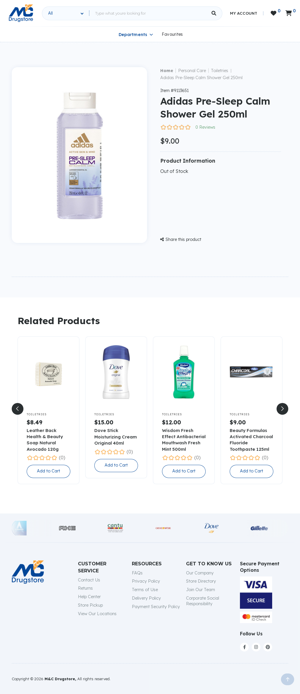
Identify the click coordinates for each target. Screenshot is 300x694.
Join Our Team (200, 589)
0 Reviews (205, 127)
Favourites (172, 34)
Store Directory (201, 581)
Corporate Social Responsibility (202, 601)
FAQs (137, 573)
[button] (17, 409)
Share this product (180, 239)
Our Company (200, 573)
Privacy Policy (146, 581)
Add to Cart (48, 471)
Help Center (89, 596)
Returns (85, 588)
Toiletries (219, 70)
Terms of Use (145, 589)
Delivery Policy (146, 598)
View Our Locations (97, 613)
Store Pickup (90, 605)
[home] (21, 13)
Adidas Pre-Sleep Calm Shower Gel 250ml (201, 77)
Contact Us (89, 580)
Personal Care (192, 70)
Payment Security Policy (156, 606)
